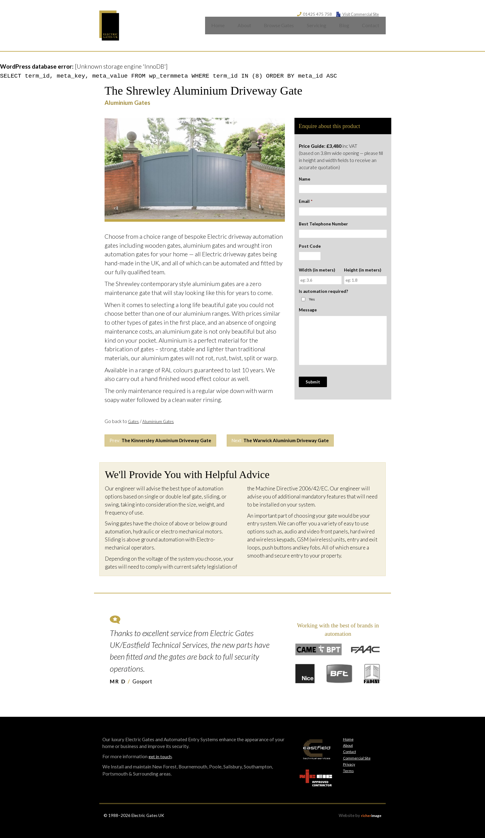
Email (305, 208)
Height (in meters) (362, 277)
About (240, 29)
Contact (370, 29)
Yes (312, 306)
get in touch (160, 765)
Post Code (310, 253)
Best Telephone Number (323, 230)
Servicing (314, 29)
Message (308, 316)
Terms (349, 779)
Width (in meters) (317, 277)
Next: (299, 448)
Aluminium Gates (162, 428)
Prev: (166, 448)
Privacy (350, 772)
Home (213, 29)
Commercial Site (358, 766)
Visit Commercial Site (355, 14)
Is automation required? (323, 298)
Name (304, 186)
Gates (134, 428)
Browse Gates (275, 29)
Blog (343, 29)
